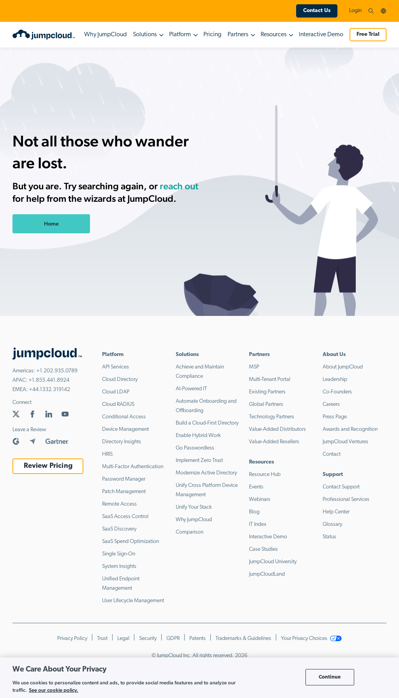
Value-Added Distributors (277, 429)
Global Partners (266, 404)
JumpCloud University (273, 562)
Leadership (335, 379)
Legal (123, 639)
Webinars (259, 499)
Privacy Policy (72, 639)
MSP (254, 367)
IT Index (258, 524)
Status (329, 537)
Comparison (189, 532)
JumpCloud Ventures (345, 442)
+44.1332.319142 (49, 390)
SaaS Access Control (125, 517)
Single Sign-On (118, 554)
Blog (254, 512)
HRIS (107, 454)
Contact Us (316, 11)
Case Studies (263, 549)
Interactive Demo (321, 35)
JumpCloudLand (267, 574)
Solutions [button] (145, 35)
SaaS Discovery (119, 529)
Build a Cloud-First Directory (207, 423)
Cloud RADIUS (118, 404)
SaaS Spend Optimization (130, 542)
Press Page (335, 417)
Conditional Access (124, 417)
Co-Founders (337, 392)
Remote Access (119, 504)
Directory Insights (121, 442)
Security (148, 639)
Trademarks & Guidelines (243, 639)
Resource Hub (265, 475)
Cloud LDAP (115, 392)
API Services (115, 367)
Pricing (212, 35)
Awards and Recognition (350, 429)
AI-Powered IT (191, 389)
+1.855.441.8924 (48, 380)
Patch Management (124, 492)
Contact (332, 454)
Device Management (125, 429)
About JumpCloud (343, 367)
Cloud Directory (120, 379)
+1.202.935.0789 (57, 371)
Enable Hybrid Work (198, 436)
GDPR (173, 639)
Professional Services (346, 499)
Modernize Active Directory (206, 473)
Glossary (332, 524)
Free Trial (368, 34)
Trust (102, 639)
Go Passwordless (195, 448)
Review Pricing (48, 466)
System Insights (119, 566)
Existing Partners (267, 392)
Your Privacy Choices (311, 639)
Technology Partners (271, 417)
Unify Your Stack (194, 507)
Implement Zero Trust (199, 461)
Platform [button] (180, 35)
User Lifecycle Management (133, 601)
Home (51, 223)
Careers (331, 404)
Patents (197, 639)
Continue (330, 677)
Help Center (336, 512)
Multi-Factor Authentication (132, 467)
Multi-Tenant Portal (269, 379)
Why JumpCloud (105, 35)
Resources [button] (273, 35)
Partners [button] (238, 35)
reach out (179, 186)
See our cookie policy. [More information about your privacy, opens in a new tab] (53, 690)
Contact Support (341, 487)
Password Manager (123, 479)
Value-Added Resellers (274, 442)
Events (256, 487)
